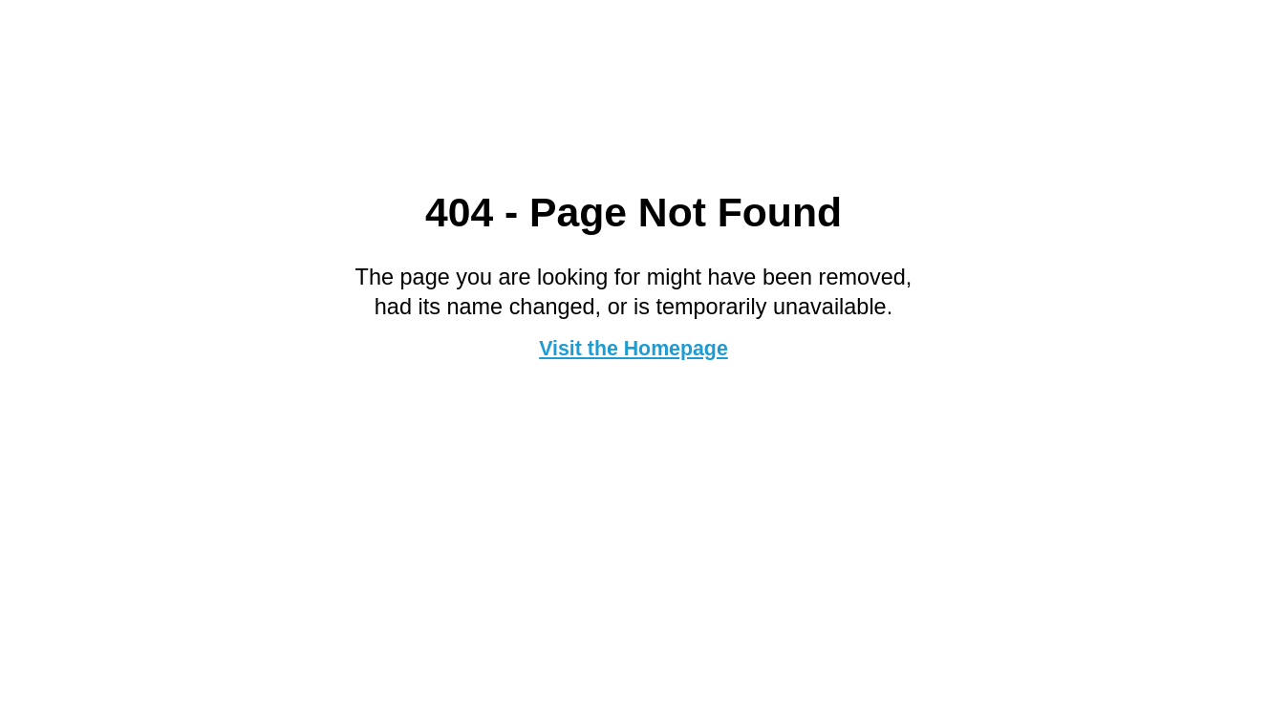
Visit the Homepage (633, 348)
